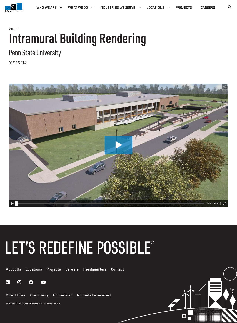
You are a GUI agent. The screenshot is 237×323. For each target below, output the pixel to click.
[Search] (230, 7)
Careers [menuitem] (208, 7)
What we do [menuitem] (78, 7)
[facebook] (35, 282)
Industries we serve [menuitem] (117, 7)
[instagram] (23, 282)
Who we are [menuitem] (46, 7)
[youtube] (43, 282)
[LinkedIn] (11, 282)
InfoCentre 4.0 (63, 295)
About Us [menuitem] (13, 269)
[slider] (16, 203)
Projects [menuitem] (184, 7)
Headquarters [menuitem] (94, 269)
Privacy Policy (39, 295)
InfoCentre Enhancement (94, 295)
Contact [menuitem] (117, 269)
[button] (118, 145)
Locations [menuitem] (155, 7)
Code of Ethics (15, 295)
